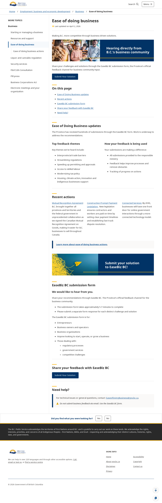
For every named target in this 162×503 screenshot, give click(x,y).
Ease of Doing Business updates (73, 94)
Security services (19, 64)
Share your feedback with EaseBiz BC (75, 108)
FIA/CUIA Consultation (21, 70)
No (107, 418)
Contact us (137, 466)
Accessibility (138, 456)
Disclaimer (110, 466)
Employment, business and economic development (45, 11)
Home (12, 11)
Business (79, 11)
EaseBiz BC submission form (71, 103)
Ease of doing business (22, 44)
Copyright (137, 461)
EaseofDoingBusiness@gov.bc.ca (122, 397)
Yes (98, 418)
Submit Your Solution (65, 76)
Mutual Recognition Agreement (67, 203)
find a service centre (34, 462)
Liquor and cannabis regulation (26, 57)
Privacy (109, 471)
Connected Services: (132, 203)
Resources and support (22, 38)
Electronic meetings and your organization (25, 89)
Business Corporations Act (24, 82)
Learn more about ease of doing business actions (81, 244)
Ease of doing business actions (28, 51)
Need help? (62, 112)
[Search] (134, 4)
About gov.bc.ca (113, 461)
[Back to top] (156, 490)
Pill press (15, 76)
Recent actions (64, 99)
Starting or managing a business (27, 32)
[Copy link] (156, 498)
